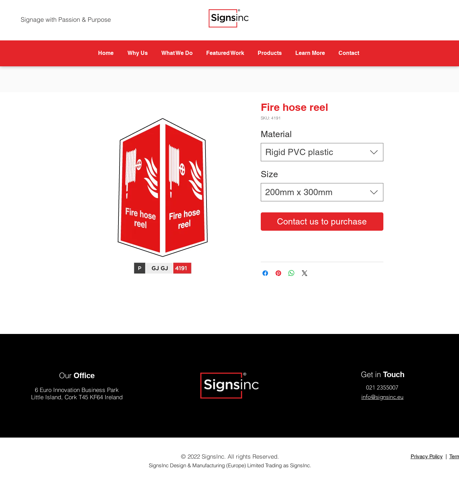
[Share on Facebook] (265, 273)
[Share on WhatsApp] (291, 273)
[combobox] (322, 152)
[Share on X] (304, 273)
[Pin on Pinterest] (278, 273)
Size (269, 174)
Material (276, 134)
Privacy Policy (427, 456)
